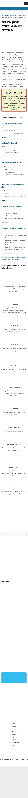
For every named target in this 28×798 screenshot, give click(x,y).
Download (5, 222)
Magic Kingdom (18, 133)
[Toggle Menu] (26, 3)
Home (2, 15)
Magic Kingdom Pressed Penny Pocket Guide (11, 123)
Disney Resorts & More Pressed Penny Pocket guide (13, 228)
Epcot (16, 152)
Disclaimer (14, 734)
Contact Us (14, 729)
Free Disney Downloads (9, 15)
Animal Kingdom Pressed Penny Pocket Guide (11, 163)
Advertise (14, 739)
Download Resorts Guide (8, 253)
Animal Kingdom (19, 174)
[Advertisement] (14, 515)
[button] (26, 8)
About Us (14, 726)
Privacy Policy (14, 731)
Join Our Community (14, 742)
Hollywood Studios (19, 196)
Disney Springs (18, 218)
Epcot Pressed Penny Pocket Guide (9, 143)
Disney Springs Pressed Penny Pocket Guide (11, 206)
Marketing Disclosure (14, 737)
